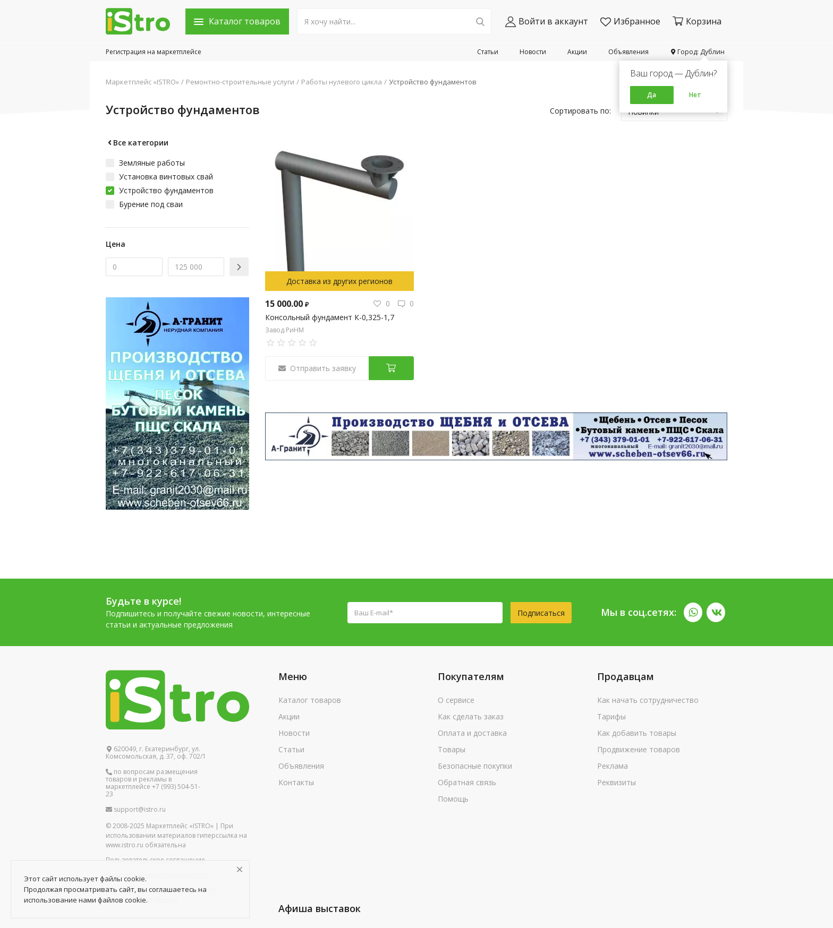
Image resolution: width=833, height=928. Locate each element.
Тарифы (611, 716)
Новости (533, 51)
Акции (577, 51)
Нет (695, 94)
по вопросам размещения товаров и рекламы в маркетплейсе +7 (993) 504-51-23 (153, 783)
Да (651, 94)
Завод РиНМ (284, 329)
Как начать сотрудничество (648, 700)
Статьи (487, 51)
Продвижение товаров (638, 749)
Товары (451, 749)
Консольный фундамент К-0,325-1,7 (329, 317)
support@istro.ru (136, 809)
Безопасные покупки (475, 766)
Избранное (630, 21)
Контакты (296, 782)
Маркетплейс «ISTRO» (142, 82)
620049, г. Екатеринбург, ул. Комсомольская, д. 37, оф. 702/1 (156, 752)
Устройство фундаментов (433, 82)
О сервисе (456, 700)
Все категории (137, 143)
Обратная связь (467, 782)
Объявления (628, 51)
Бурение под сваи (151, 204)
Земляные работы (152, 163)
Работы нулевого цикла (341, 82)
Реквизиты (616, 782)
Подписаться (541, 613)
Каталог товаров (309, 700)
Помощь (453, 799)
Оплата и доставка (472, 733)
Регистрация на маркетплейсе (153, 51)
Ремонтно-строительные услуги (240, 82)
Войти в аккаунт (546, 21)
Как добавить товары (636, 733)
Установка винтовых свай (166, 176)
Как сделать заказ (471, 716)
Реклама (612, 766)
